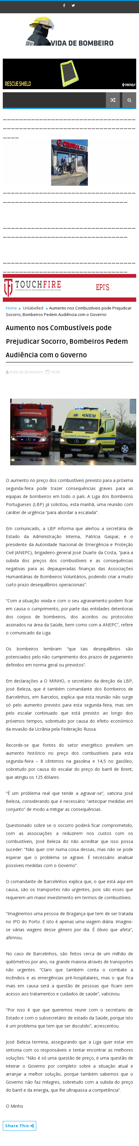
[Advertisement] (71, 211)
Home (11, 308)
